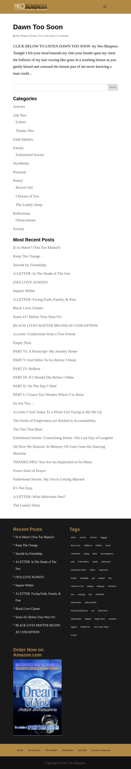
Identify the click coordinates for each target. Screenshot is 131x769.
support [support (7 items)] (74, 627)
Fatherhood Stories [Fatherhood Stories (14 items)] (78, 570)
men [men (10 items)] (90, 594)
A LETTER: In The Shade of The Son (41, 273)
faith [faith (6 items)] (73, 562)
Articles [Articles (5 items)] (83, 537)
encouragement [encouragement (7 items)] (106, 553)
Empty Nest (22, 343)
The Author (51, 750)
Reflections (21, 213)
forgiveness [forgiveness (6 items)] (103, 570)
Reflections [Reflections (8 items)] (102, 610)
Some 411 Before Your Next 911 (37, 317)
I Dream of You (27, 196)
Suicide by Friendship (29, 265)
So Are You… (23, 403)
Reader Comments (101, 750)
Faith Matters (23, 139)
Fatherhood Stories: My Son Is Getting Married (48, 479)
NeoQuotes (67, 750)
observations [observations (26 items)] (76, 602)
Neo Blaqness (22, 36)
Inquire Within (24, 291)
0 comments (62, 36)
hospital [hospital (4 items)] (101, 578)
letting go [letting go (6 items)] (101, 586)
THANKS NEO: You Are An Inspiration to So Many (52, 462)
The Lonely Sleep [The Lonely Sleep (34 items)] (101, 627)
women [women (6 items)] (74, 635)
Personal (19, 172)
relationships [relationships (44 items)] (76, 619)
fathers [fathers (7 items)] (93, 570)
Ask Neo (19, 115)
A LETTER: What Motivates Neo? (39, 496)
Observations (25, 220)
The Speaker (34, 750)
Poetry (34, 36)
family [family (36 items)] (95, 562)
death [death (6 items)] (95, 553)
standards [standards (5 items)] (112, 619)
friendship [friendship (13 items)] (84, 578)
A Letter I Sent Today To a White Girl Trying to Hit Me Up (57, 412)
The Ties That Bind (27, 429)
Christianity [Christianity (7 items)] (76, 553)
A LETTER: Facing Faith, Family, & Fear (44, 299)
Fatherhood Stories (30, 155)
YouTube (82, 750)
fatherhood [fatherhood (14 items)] (105, 562)
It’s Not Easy (23, 488)
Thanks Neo (25, 130)
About (20, 750)
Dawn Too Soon (38, 27)
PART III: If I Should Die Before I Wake (43, 377)
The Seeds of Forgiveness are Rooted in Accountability (54, 420)
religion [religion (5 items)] (88, 619)
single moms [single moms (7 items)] (100, 619)
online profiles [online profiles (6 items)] (91, 602)
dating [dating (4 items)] (86, 553)
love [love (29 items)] (72, 594)
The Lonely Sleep (46, 36)
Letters (21, 122)
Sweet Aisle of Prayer (29, 470)
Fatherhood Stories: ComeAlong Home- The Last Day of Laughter (63, 438)
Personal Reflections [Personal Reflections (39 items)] (79, 610)
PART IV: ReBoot (26, 369)
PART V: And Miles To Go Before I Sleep (44, 360)
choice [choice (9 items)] (108, 545)
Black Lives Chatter (28, 308)
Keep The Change (26, 256)
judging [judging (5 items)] (90, 586)
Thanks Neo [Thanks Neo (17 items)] (85, 627)
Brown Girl (24, 187)
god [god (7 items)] (93, 578)
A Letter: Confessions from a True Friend (44, 334)
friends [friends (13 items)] (73, 578)
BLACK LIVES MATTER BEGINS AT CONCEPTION (55, 325)
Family (18, 148)
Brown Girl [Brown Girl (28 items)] (75, 545)
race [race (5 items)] (93, 610)
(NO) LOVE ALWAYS (30, 282)
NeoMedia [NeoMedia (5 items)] (100, 594)
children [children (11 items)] (98, 545)
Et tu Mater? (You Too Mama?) (36, 247)
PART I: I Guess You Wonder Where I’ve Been (48, 394)
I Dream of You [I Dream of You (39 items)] (77, 586)
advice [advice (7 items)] (73, 537)
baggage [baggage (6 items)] (103, 537)
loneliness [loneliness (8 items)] (112, 586)
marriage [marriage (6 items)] (81, 594)
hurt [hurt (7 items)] (110, 578)
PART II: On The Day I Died (34, 386)
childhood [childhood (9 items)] (88, 545)
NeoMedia (21, 163)
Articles (19, 106)
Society (18, 229)
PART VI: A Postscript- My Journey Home (45, 351)
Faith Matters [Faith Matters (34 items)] (83, 562)
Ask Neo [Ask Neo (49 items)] (93, 537)
